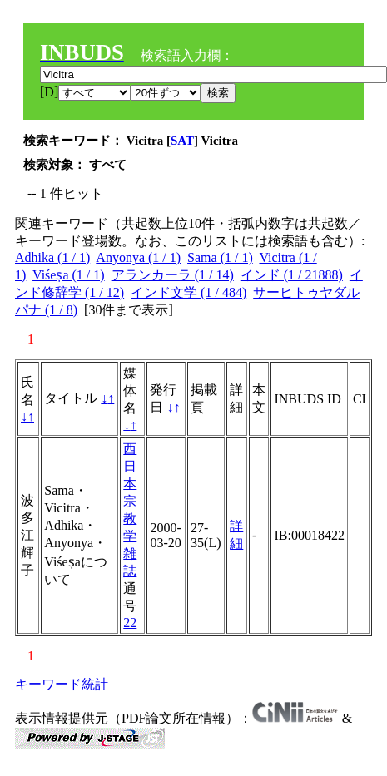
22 (129, 622)
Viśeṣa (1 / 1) (68, 275)
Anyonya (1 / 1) (138, 257)
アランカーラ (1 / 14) (173, 275)
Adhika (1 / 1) (52, 257)
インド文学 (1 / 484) (188, 292)
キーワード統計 (61, 684)
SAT (182, 140)
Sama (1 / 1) (220, 257)
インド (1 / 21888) (292, 275)
